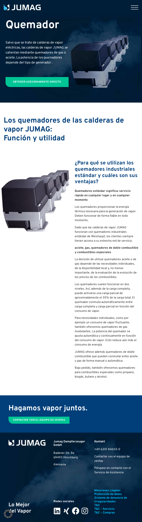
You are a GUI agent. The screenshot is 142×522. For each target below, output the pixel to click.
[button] (8, 514)
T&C (97, 505)
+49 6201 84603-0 (107, 449)
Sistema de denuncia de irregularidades (110, 499)
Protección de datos (108, 494)
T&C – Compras (104, 513)
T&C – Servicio (104, 509)
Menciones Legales (107, 490)
